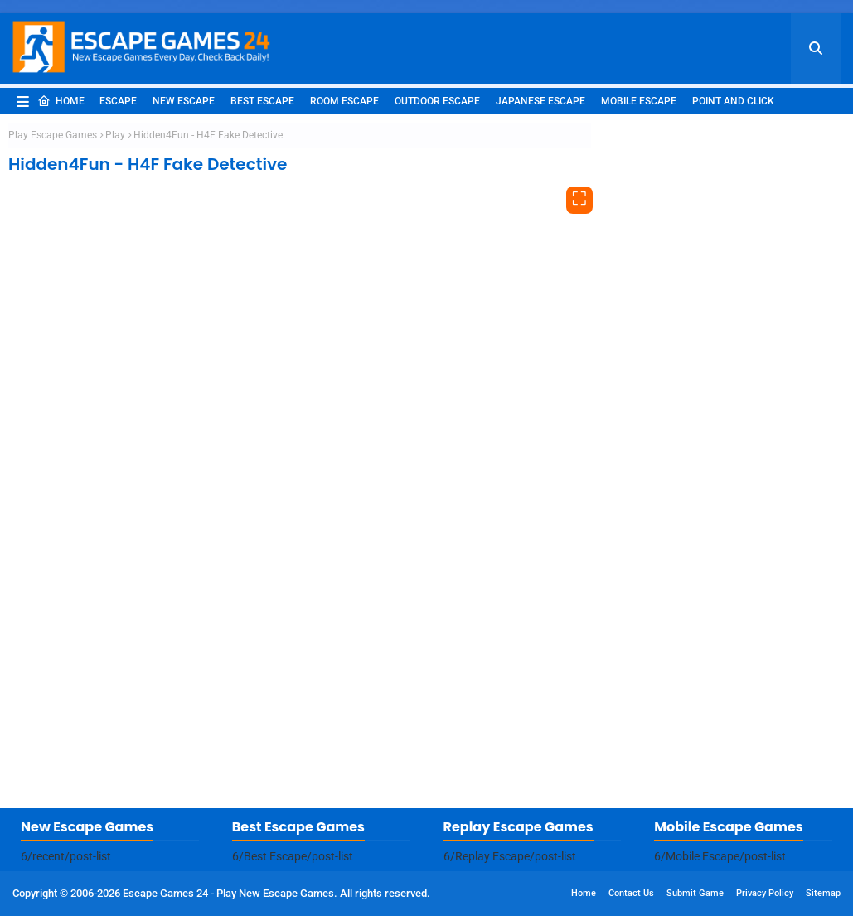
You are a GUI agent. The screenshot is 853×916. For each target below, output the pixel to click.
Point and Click (733, 101)
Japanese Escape (540, 101)
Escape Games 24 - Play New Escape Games (228, 893)
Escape (118, 101)
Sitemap (823, 893)
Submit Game (695, 893)
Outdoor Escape (437, 101)
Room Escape (344, 101)
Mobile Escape (638, 101)
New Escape (184, 101)
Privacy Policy (764, 893)
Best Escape (262, 101)
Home (61, 101)
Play (115, 135)
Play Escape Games (52, 135)
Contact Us (631, 893)
